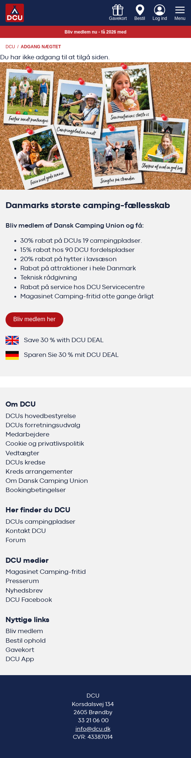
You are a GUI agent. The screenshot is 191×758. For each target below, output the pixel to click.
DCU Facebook (29, 600)
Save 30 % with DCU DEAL (63, 340)
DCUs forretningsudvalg (43, 425)
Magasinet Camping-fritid (46, 572)
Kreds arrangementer (39, 472)
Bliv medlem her (34, 319)
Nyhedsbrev (24, 590)
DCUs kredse (25, 462)
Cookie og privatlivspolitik (45, 444)
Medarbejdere (27, 434)
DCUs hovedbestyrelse (41, 416)
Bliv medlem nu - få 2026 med (95, 32)
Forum (16, 540)
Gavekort (20, 650)
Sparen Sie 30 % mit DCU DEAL (71, 355)
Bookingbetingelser (36, 490)
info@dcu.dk (92, 729)
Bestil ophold (26, 641)
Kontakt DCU (26, 531)
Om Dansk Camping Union (47, 481)
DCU (10, 46)
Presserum (22, 581)
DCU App (20, 659)
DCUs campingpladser (40, 522)
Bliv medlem (24, 631)
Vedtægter (22, 453)
